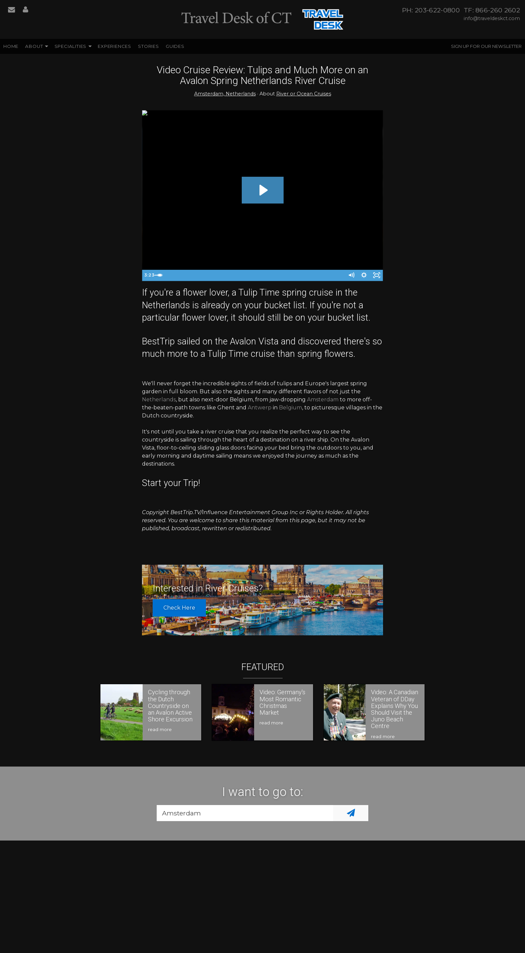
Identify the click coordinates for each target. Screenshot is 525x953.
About (34, 46)
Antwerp (260, 407)
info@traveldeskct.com (492, 18)
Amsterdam (323, 399)
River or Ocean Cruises (303, 94)
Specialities (71, 46)
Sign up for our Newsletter (486, 46)
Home (10, 46)
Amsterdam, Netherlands (225, 94)
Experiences (114, 46)
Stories (148, 46)
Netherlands (159, 399)
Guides (175, 46)
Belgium (290, 407)
